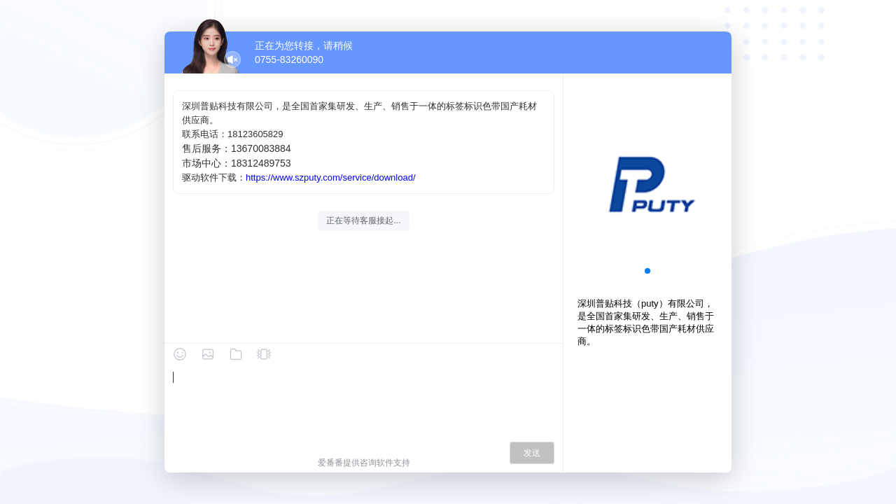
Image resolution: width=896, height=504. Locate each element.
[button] (647, 271)
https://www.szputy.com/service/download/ (331, 177)
